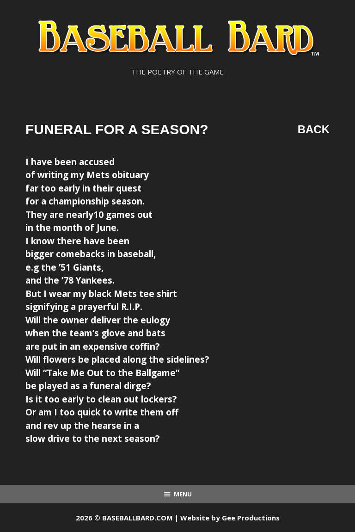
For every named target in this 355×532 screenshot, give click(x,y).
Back (314, 129)
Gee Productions (251, 517)
